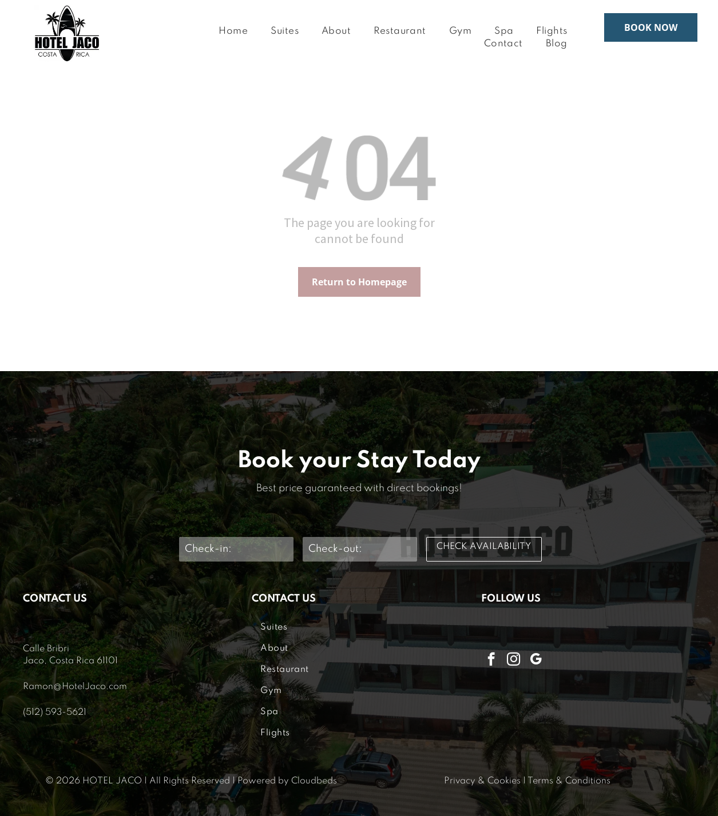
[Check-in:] (236, 549)
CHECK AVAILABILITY (484, 546)
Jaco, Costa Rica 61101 (70, 661)
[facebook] (491, 660)
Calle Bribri (46, 649)
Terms (540, 781)
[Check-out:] (360, 549)
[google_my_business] (536, 660)
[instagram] (513, 660)
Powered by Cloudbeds (287, 781)
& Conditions (583, 781)
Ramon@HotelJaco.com (75, 686)
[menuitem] (233, 31)
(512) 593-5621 (54, 712)
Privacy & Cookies (482, 781)
